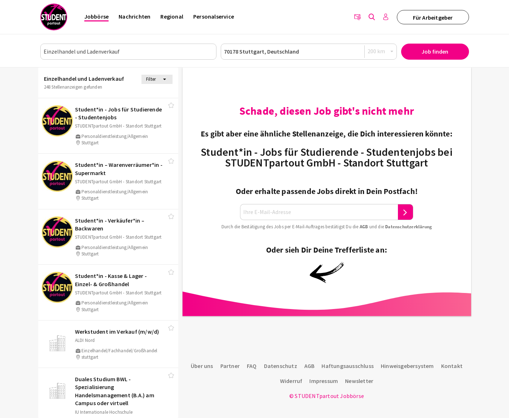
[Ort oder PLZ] (309, 52)
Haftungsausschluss (347, 365)
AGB (364, 227)
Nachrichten (134, 16)
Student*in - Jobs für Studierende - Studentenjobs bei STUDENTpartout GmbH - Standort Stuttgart (327, 157)
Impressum (323, 380)
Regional (171, 16)
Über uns (202, 365)
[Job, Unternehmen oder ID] (128, 52)
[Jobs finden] (372, 17)
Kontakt (452, 365)
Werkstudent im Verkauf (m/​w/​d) (117, 331)
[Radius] (381, 51)
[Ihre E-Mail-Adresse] (319, 212)
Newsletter (359, 380)
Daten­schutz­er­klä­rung (408, 227)
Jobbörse (96, 16)
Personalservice (213, 16)
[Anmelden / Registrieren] (386, 17)
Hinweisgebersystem (407, 365)
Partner (230, 365)
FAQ (252, 365)
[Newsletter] (357, 17)
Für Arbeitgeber (433, 17)
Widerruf (291, 380)
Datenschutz (280, 365)
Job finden (434, 51)
